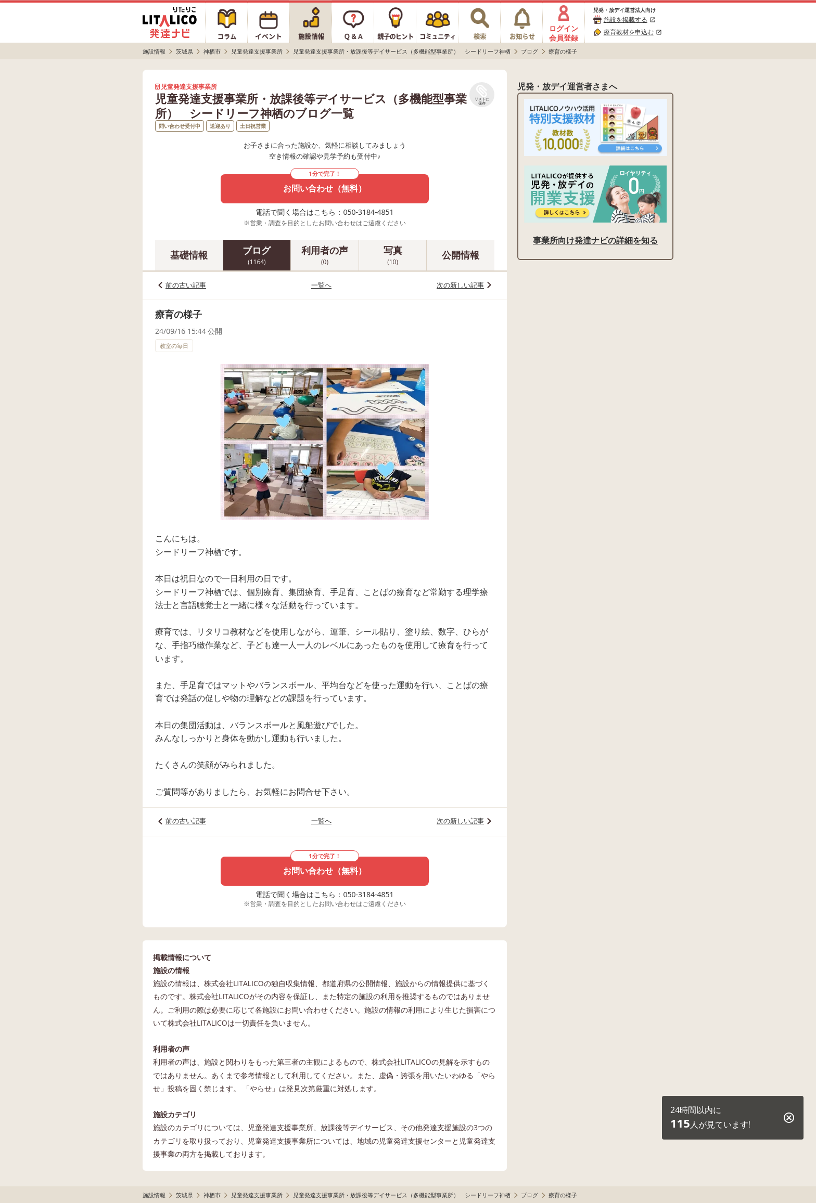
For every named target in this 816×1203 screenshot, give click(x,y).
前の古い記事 (185, 285)
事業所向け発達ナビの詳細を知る (595, 240)
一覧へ (321, 285)
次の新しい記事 (460, 285)
